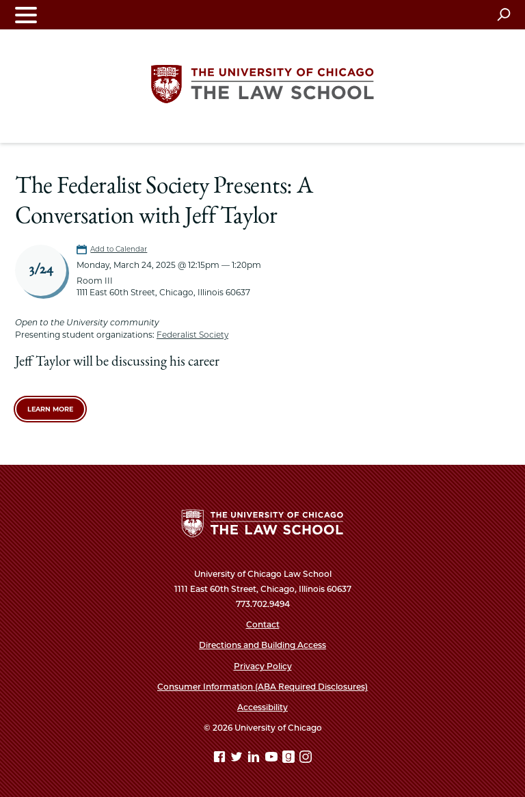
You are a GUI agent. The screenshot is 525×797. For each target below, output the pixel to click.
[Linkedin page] (254, 759)
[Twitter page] (237, 759)
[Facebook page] (220, 759)
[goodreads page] (289, 759)
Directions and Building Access (262, 645)
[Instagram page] (305, 759)
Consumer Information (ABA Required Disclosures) (262, 686)
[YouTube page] (272, 759)
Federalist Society (192, 334)
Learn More (50, 409)
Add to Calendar (118, 249)
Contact (263, 624)
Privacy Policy (263, 666)
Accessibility (262, 707)
